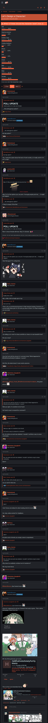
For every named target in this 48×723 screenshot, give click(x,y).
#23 (45, 149)
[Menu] (2, 2)
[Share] (42, 97)
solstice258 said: (8, 100)
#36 (45, 529)
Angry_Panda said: (8, 293)
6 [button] (4, 67)
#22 (45, 124)
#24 (45, 175)
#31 (45, 396)
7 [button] (4, 28)
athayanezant (11, 214)
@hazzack (5, 381)
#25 (45, 220)
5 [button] (4, 39)
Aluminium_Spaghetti (13, 373)
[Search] (4, 7)
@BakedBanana (6, 586)
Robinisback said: (8, 128)
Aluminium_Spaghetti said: (10, 501)
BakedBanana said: (8, 152)
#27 (45, 289)
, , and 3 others (20, 366)
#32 (45, 422)
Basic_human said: (8, 426)
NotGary (9, 468)
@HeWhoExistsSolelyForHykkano (27, 381)
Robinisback (11, 91)
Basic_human (11, 284)
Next (18, 86)
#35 (45, 498)
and (13, 136)
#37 (45, 553)
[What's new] (44, 7)
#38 (45, 582)
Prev (6, 86)
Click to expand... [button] (24, 191)
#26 (45, 250)
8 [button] (4, 78)
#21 (45, 97)
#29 (45, 353)
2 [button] (4, 34)
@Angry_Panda (13, 381)
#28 (45, 325)
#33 (45, 451)
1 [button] (4, 45)
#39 (45, 598)
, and (17, 207)
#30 (45, 378)
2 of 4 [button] (12, 86)
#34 (45, 474)
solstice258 (6, 18)
